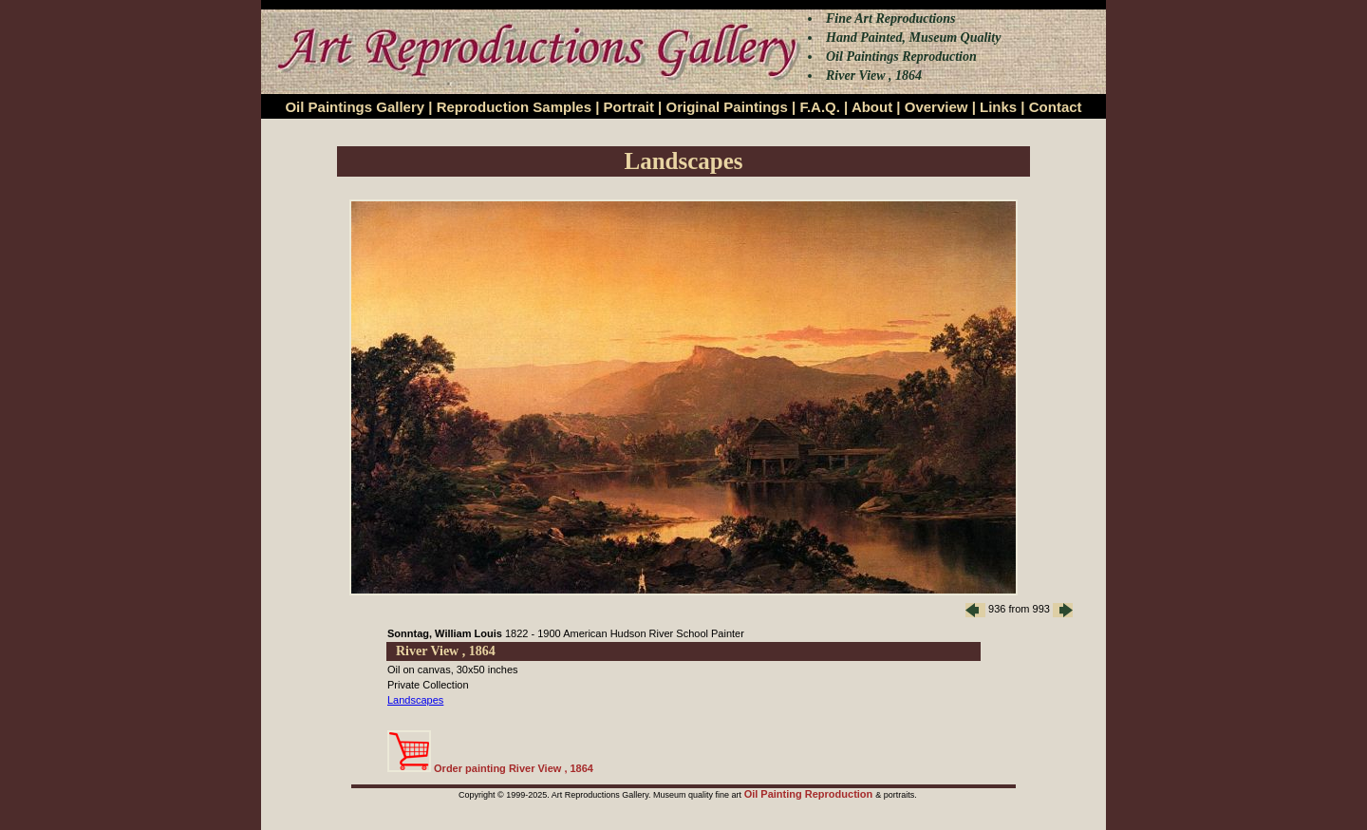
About (872, 107)
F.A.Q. (819, 107)
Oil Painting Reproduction (810, 794)
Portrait (629, 107)
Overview (936, 107)
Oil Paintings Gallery (354, 107)
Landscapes (415, 700)
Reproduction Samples (514, 107)
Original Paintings (726, 107)
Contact (1055, 107)
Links (998, 107)
